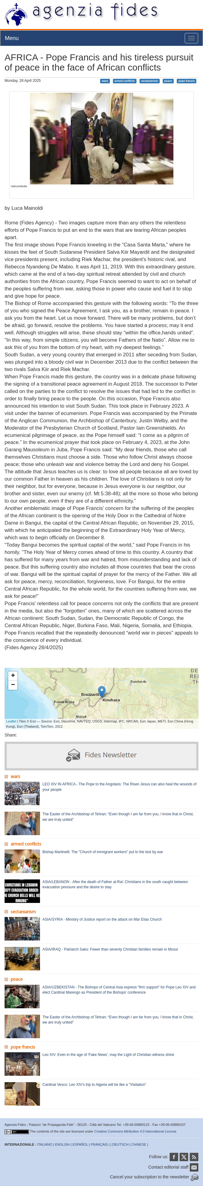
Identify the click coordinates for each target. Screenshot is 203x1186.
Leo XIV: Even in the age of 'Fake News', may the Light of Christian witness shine (108, 1055)
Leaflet (11, 721)
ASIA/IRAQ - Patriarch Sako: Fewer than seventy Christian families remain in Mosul (110, 949)
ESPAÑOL (80, 1144)
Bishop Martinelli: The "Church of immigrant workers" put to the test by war (102, 852)
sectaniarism (149, 80)
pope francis (186, 80)
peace (168, 80)
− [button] (13, 685)
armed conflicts (124, 80)
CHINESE (138, 1144)
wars (105, 80)
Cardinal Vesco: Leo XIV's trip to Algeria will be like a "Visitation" (94, 1084)
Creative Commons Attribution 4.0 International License (135, 1131)
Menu (12, 38)
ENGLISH (62, 1144)
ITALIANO (44, 1144)
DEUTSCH (120, 1144)
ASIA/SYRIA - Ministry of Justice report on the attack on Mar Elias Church (102, 919)
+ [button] (13, 676)
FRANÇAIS (99, 1144)
